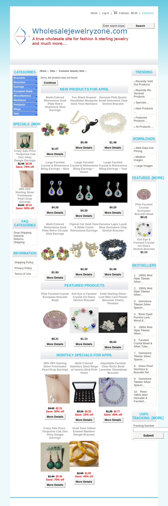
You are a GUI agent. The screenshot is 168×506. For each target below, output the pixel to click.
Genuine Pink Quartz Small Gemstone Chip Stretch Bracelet (113, 100)
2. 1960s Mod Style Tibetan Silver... (143, 291)
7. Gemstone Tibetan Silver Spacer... (142, 356)
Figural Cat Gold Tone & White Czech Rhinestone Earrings (84, 227)
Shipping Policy (24, 262)
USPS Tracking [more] (148, 416)
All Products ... (144, 126)
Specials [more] (28, 124)
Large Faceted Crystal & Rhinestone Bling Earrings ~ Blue (55, 165)
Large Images (143, 165)
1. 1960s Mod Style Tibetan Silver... (143, 278)
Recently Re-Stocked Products (143, 93)
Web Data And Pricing (144, 149)
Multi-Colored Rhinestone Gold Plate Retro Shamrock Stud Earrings (55, 104)
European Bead (23, 91)
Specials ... (141, 102)
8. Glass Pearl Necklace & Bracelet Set (143, 369)
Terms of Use (23, 273)
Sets (16, 113)
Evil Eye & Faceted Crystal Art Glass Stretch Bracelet (84, 297)
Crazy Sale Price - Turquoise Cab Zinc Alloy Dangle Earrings (25, 154)
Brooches (19, 82)
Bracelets (19, 77)
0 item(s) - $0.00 (128, 13)
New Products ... (143, 110)
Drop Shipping (23, 232)
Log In (105, 13)
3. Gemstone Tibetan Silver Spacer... (142, 304)
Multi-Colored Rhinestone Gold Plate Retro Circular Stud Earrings (55, 229)
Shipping (19, 242)
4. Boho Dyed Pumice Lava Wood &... (143, 317)
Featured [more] (148, 178)
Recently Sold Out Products (143, 83)
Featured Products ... (141, 119)
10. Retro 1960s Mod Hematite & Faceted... (140, 396)
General (19, 235)
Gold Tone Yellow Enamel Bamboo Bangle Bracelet (84, 431)
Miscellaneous (22, 95)
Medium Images (140, 158)
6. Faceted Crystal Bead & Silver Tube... (143, 343)
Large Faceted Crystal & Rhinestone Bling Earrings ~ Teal (113, 165)
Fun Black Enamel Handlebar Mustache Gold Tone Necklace (84, 100)
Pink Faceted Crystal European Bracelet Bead (55, 297)
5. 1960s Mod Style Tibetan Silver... (143, 330)
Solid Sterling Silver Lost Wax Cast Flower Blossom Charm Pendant (113, 298)
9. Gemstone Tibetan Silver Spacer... (142, 382)
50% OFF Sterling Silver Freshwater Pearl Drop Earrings (24, 194)
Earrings (19, 86)
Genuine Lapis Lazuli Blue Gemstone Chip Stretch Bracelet (113, 227)
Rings (17, 109)
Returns (18, 239)
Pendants (19, 104)
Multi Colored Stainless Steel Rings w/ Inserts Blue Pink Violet (84, 368)
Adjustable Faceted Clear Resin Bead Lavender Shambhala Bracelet (113, 368)
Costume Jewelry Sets (71, 71)
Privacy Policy (23, 268)
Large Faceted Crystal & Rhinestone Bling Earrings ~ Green (84, 167)
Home (94, 13)
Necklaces (20, 100)
